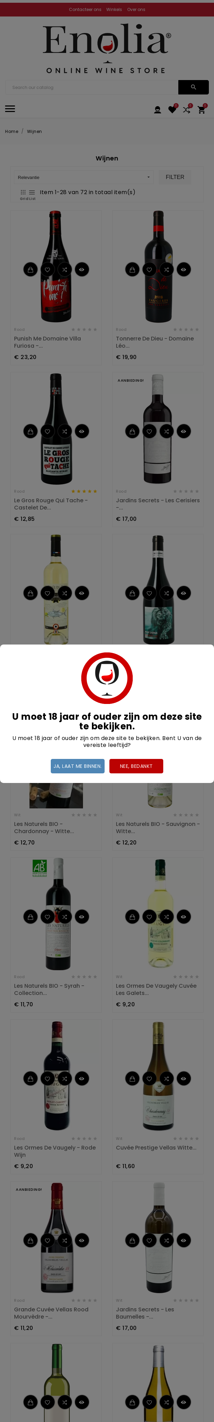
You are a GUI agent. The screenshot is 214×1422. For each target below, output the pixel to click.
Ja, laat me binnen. (78, 766)
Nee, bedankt (136, 766)
